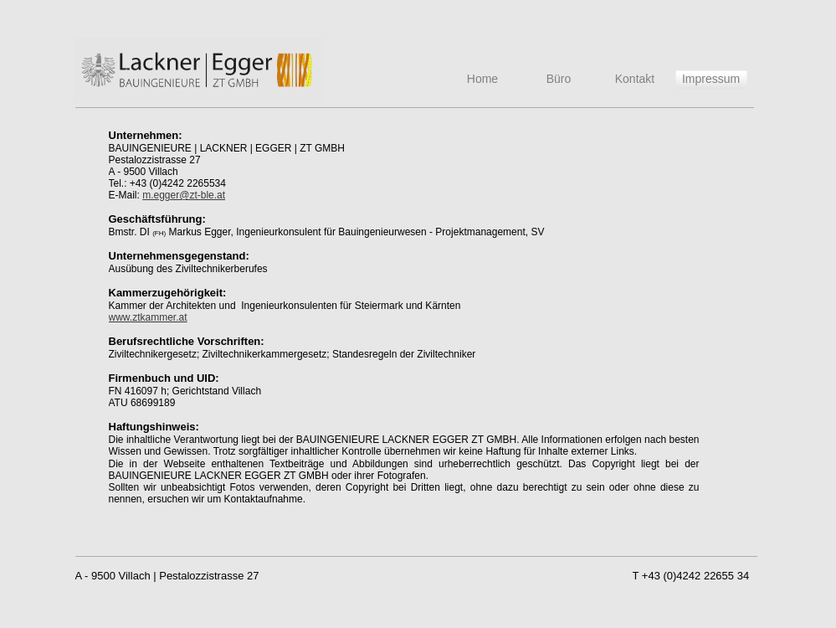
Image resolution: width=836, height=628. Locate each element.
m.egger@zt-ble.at (183, 195)
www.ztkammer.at (148, 317)
